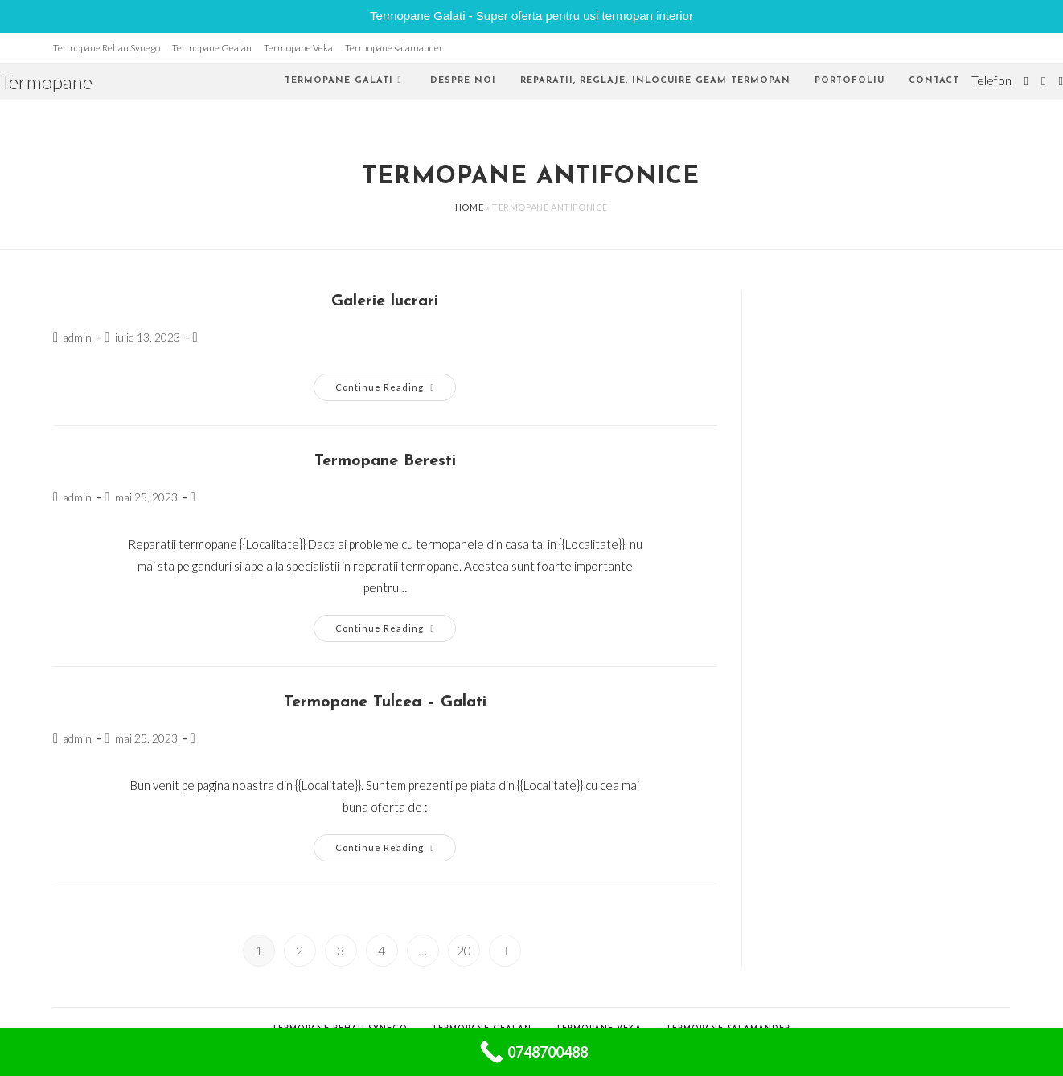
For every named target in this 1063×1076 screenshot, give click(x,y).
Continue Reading (395, 390)
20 (464, 950)
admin (77, 337)
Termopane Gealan (212, 48)
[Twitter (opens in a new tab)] (1026, 81)
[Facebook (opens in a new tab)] (1043, 81)
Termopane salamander (394, 48)
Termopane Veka (298, 48)
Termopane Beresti (385, 461)
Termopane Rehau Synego (106, 48)
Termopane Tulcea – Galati (385, 702)
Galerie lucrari (384, 301)
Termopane (46, 81)
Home (469, 207)
